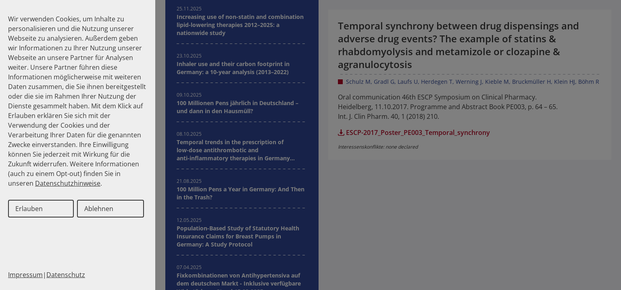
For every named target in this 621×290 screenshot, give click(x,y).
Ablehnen (98, 208)
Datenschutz (65, 274)
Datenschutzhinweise (67, 183)
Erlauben (29, 208)
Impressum (25, 274)
